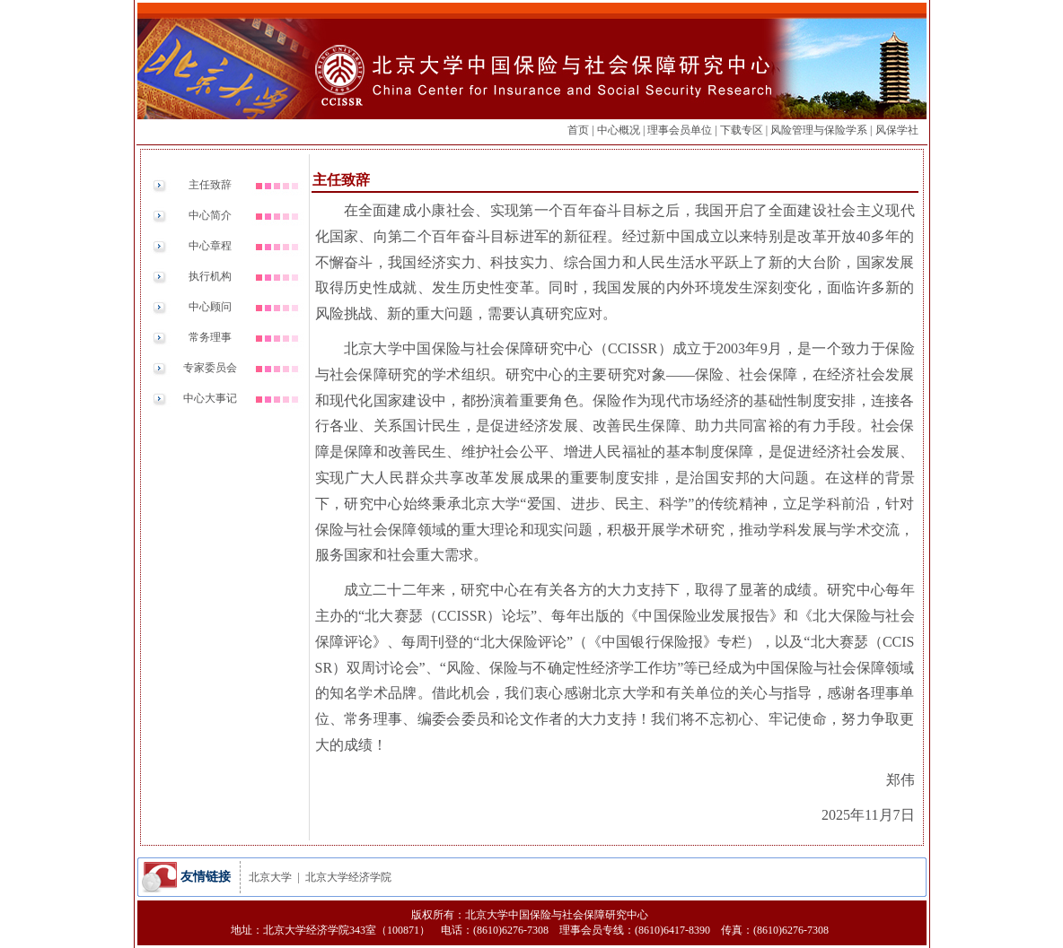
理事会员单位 (679, 130)
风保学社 (896, 130)
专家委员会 (210, 367)
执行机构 (210, 276)
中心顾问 (210, 306)
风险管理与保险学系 (818, 130)
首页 (578, 130)
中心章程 (210, 245)
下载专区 (741, 130)
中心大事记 (210, 398)
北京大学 (270, 877)
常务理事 (210, 337)
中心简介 (210, 215)
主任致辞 (210, 184)
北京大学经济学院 (348, 877)
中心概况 (618, 130)
